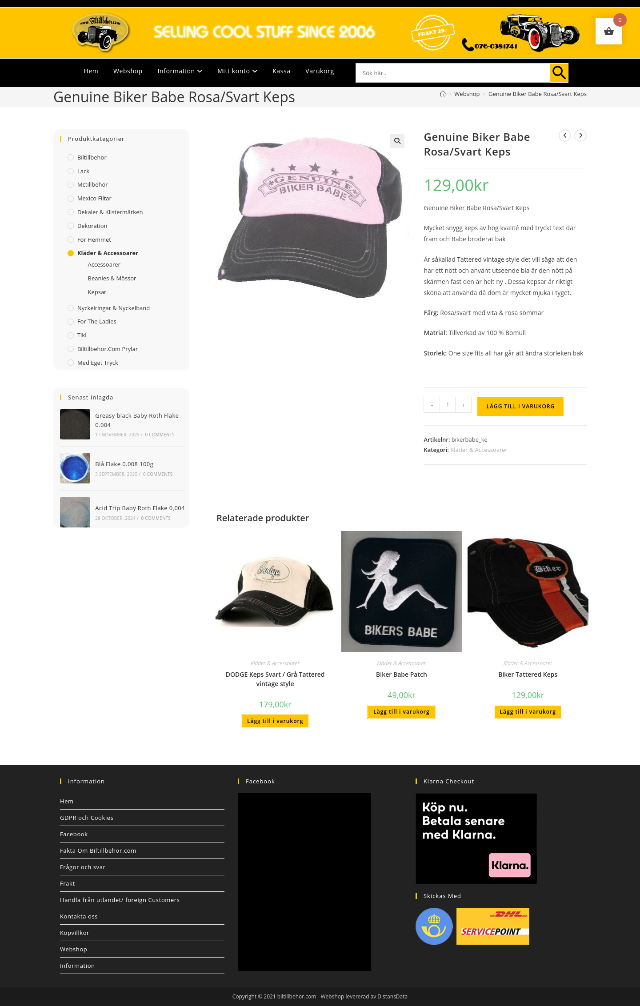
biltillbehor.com (296, 996)
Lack (83, 171)
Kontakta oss (79, 916)
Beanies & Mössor (112, 278)
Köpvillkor (74, 933)
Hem (91, 71)
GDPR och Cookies (87, 818)
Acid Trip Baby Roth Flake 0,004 (140, 508)
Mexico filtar (94, 198)
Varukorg (319, 71)
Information (179, 71)
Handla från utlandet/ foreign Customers (120, 900)
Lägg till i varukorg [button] (275, 721)
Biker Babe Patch (401, 674)
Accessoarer (104, 264)
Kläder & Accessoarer (479, 450)
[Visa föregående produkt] (565, 135)
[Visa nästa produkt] (580, 135)
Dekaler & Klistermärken (110, 212)
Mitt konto (237, 71)
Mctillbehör (92, 184)
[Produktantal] (448, 405)
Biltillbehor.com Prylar (107, 349)
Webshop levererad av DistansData (364, 996)
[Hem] (443, 94)
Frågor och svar (82, 867)
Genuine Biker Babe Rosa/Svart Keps (537, 94)
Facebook (74, 834)
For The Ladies (96, 321)
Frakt (67, 883)
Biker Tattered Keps (527, 674)
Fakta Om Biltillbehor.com (98, 850)
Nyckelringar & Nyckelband (113, 308)
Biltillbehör (92, 157)
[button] (397, 141)
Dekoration (92, 226)
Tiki (82, 335)
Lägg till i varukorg (520, 406)
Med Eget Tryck (97, 363)
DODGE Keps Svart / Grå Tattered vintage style (275, 679)
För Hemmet (94, 240)
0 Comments (159, 434)
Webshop (128, 71)
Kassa (281, 71)
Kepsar (97, 292)
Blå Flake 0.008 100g (124, 464)
